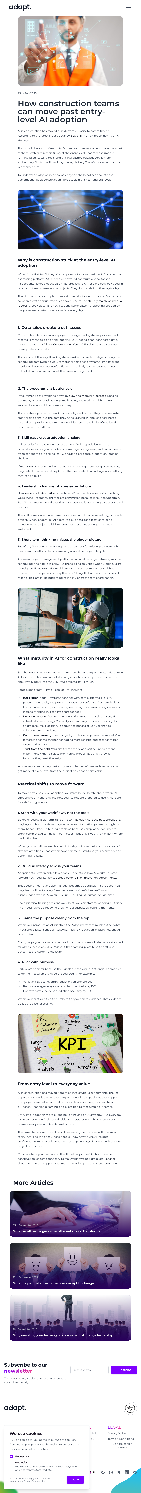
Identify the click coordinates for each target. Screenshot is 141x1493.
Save (75, 1479)
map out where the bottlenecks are (96, 819)
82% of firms (79, 135)
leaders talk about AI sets (41, 493)
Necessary (22, 1456)
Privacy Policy (117, 1433)
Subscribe (124, 1370)
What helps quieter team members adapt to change (53, 1283)
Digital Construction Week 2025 (65, 344)
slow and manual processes (87, 395)
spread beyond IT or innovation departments (86, 877)
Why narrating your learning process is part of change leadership (63, 1335)
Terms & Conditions (121, 1438)
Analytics (21, 1462)
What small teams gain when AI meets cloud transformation (60, 1231)
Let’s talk (110, 1158)
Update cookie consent (122, 1445)
